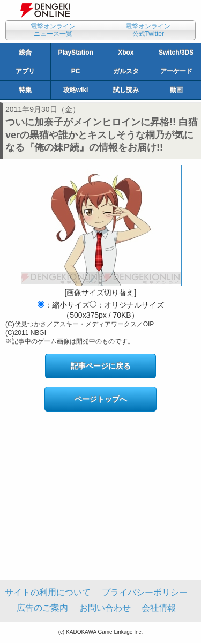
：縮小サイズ (64, 305)
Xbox (125, 52)
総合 (25, 52)
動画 (176, 90)
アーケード (176, 71)
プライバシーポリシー (145, 592)
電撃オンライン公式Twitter (147, 30)
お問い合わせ (105, 607)
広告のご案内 (42, 607)
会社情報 (159, 607)
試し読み (126, 90)
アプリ (25, 71)
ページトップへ (101, 399)
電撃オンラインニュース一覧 (53, 30)
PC (75, 71)
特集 (25, 90)
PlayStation (75, 52)
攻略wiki (75, 90)
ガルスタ (126, 71)
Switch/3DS (176, 52)
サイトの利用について (48, 592)
